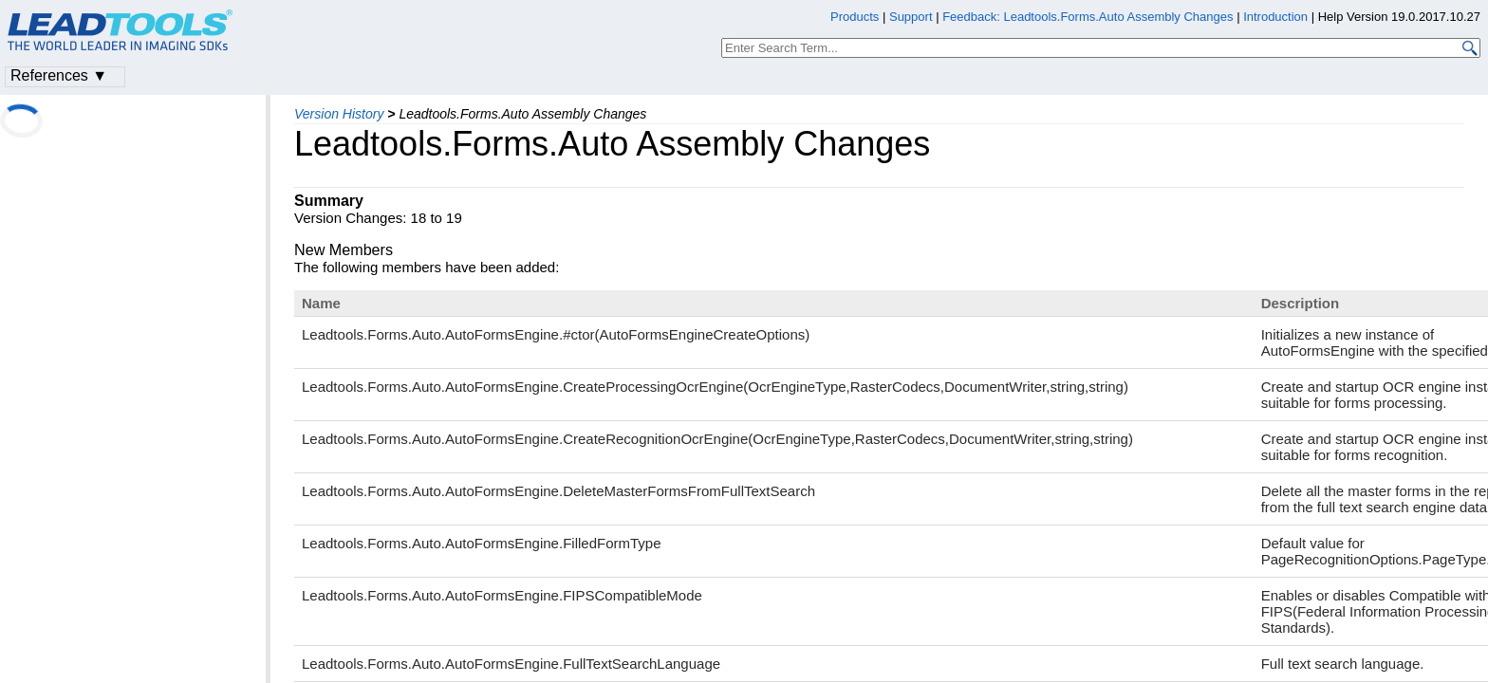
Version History (338, 113)
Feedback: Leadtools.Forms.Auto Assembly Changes (1087, 16)
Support (911, 16)
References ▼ (58, 75)
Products (854, 16)
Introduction (1275, 16)
